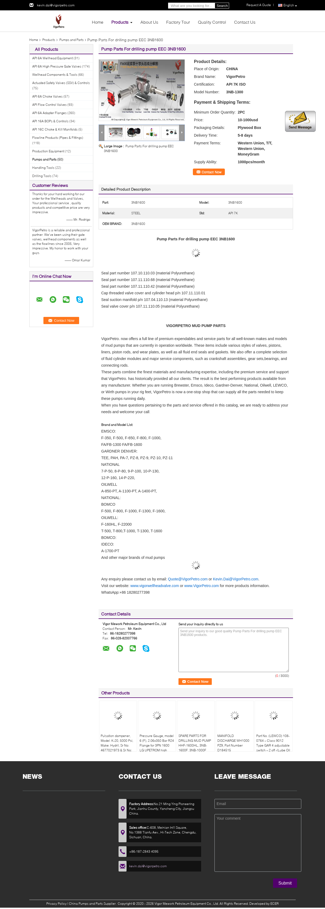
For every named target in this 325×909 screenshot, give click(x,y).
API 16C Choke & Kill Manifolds (55, 129)
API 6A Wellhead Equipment (52, 58)
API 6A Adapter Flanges (49, 113)
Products (119, 21)
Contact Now (211, 172)
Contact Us (244, 21)
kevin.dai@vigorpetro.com (56, 5)
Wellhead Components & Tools (54, 75)
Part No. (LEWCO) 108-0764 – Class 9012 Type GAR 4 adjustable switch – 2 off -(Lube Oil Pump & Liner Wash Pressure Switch (273, 748)
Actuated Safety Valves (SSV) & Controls (61, 83)
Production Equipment (48, 151)
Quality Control (212, 21)
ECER (274, 904)
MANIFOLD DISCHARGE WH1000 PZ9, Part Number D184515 (233, 743)
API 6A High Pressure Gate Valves (56, 66)
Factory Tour (178, 21)
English (290, 5)
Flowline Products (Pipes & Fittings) (57, 138)
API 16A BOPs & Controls (50, 121)
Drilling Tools (41, 176)
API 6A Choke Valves (47, 96)
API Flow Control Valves (49, 105)
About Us (149, 21)
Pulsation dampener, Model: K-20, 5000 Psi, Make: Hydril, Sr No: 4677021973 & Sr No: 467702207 (117, 745)
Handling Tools (43, 168)
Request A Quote (258, 5)
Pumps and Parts (71, 40)
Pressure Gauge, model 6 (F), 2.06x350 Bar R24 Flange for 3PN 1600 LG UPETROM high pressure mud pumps (157, 745)
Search (222, 6)
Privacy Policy (56, 904)
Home (97, 21)
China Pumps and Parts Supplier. (93, 904)
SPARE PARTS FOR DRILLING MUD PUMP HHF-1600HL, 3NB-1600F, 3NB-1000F (194, 743)
